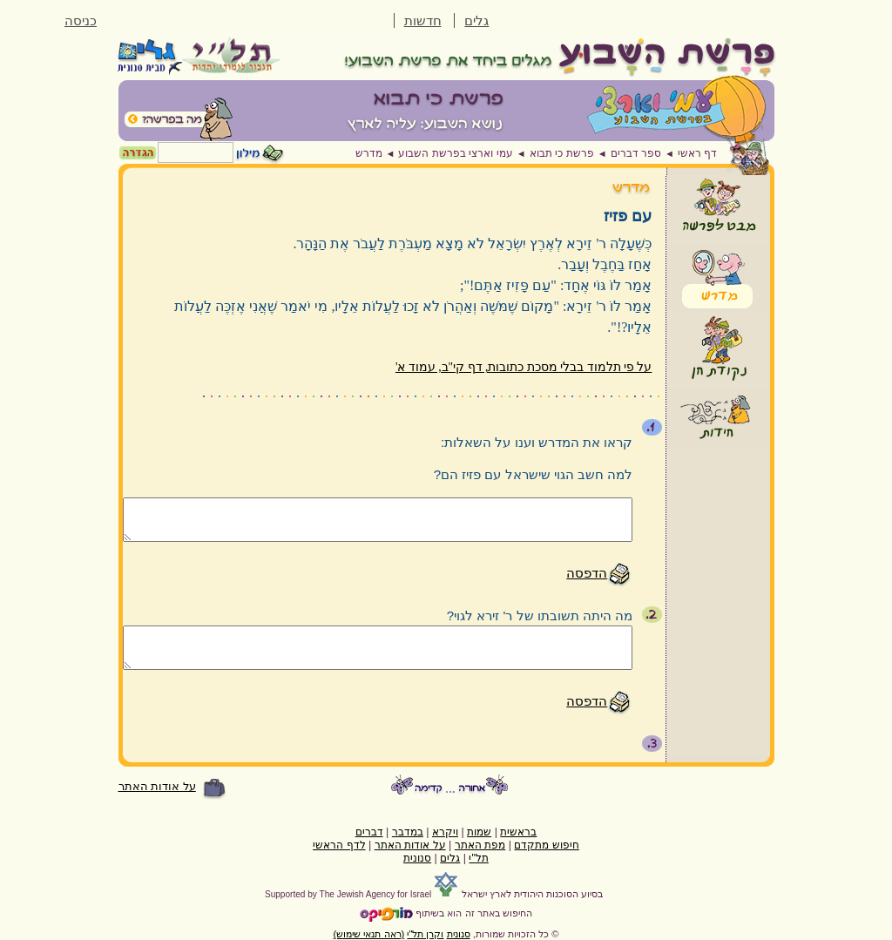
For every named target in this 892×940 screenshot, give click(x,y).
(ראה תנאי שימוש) (369, 934)
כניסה (80, 21)
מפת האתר (480, 845)
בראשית (518, 832)
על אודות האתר (157, 786)
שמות (479, 832)
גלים (476, 21)
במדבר (407, 832)
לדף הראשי (339, 845)
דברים (369, 832)
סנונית (417, 858)
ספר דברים (636, 153)
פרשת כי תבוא (562, 153)
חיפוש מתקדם (546, 845)
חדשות (423, 21)
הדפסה (586, 572)
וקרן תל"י (425, 934)
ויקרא (445, 832)
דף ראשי (697, 153)
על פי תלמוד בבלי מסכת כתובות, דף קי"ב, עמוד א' (523, 367)
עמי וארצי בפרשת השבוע (455, 153)
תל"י (478, 858)
